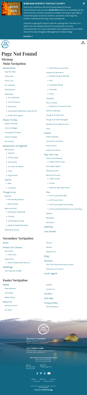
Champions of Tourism (55, 269)
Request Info (51, 252)
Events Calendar (52, 137)
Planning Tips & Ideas (13, 271)
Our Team (8, 310)
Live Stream (50, 231)
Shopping (50, 98)
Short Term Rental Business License (59, 264)
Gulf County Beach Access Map (61, 204)
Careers (49, 285)
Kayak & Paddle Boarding (18, 225)
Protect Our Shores (12, 247)
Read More (28, 36)
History (52, 183)
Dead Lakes (12, 106)
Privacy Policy (51, 303)
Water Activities (11, 208)
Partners (48, 260)
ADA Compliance (52, 307)
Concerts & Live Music (54, 141)
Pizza (10, 171)
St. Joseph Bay (13, 98)
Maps (48, 192)
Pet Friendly (9, 141)
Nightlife (8, 180)
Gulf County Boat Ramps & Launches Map (65, 209)
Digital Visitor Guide (57, 162)
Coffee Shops (13, 158)
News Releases (10, 288)
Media (6, 284)
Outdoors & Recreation (55, 72)
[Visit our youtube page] (48, 373)
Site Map (48, 298)
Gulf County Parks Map (58, 196)
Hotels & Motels (11, 137)
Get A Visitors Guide (35, 348)
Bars (10, 183)
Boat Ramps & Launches (59, 68)
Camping (53, 89)
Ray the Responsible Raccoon (19, 263)
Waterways (9, 94)
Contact (48, 293)
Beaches (8, 196)
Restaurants (9, 150)
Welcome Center (52, 171)
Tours (48, 129)
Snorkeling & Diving (16, 221)
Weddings (8, 267)
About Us (7, 301)
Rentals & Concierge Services (57, 124)
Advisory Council (11, 305)
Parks (51, 94)
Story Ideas (9, 293)
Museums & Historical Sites (60, 106)
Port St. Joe (9, 81)
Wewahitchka (10, 90)
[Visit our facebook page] (37, 373)
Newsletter (50, 218)
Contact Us (50, 289)
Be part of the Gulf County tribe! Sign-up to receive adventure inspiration (41, 342)
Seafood (11, 153)
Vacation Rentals (11, 124)
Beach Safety (13, 204)
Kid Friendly (12, 162)
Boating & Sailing (12, 230)
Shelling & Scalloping (16, 212)
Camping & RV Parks (13, 132)
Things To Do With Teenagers (57, 120)
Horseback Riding (56, 85)
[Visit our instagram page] (45, 373)
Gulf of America (14, 102)
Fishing (11, 216)
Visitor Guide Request (54, 158)
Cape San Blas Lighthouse (59, 188)
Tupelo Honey (54, 179)
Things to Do (9, 192)
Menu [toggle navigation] (83, 42)
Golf (51, 80)
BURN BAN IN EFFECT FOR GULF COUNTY (44, 3)
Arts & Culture (51, 103)
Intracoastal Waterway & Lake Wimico (22, 111)
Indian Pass (9, 76)
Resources (50, 222)
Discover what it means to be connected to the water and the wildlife (41, 351)
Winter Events (51, 146)
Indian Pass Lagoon (15, 115)
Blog (46, 256)
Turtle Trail (12, 255)
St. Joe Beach (10, 85)
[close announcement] (84, 4)
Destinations (9, 68)
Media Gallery (10, 297)
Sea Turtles (9, 251)
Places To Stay (10, 120)
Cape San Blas (10, 72)
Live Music (12, 188)
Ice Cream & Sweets (15, 166)
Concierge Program (53, 166)
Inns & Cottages (11, 128)
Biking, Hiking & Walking (59, 76)
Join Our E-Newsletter (36, 339)
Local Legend (50, 273)
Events (47, 133)
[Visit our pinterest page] (41, 373)
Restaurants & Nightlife (15, 146)
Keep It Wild (9, 259)
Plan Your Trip (51, 154)
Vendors (49, 247)
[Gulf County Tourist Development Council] (5, 44)
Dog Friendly (12, 175)
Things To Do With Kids (55, 115)
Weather (49, 213)
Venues (49, 243)
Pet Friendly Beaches (16, 199)
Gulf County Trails (56, 200)
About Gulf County (53, 175)
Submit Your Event (53, 150)
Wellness (48, 226)
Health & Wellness (53, 111)
